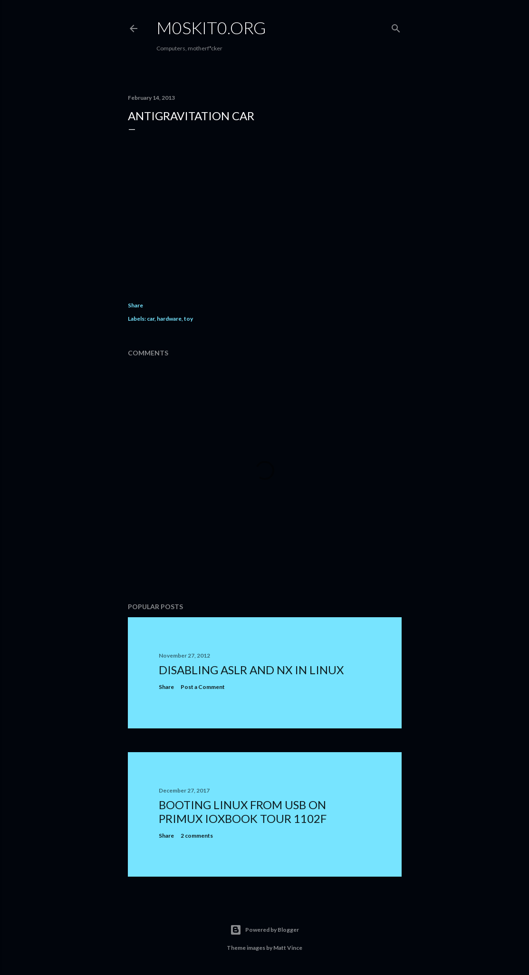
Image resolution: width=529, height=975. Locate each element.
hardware (169, 318)
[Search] (396, 26)
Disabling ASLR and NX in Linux (251, 670)
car (150, 318)
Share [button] (135, 305)
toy (188, 318)
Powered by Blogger (264, 930)
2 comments (197, 835)
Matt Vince (287, 947)
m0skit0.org (211, 27)
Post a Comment (203, 686)
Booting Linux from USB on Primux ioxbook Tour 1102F (243, 811)
